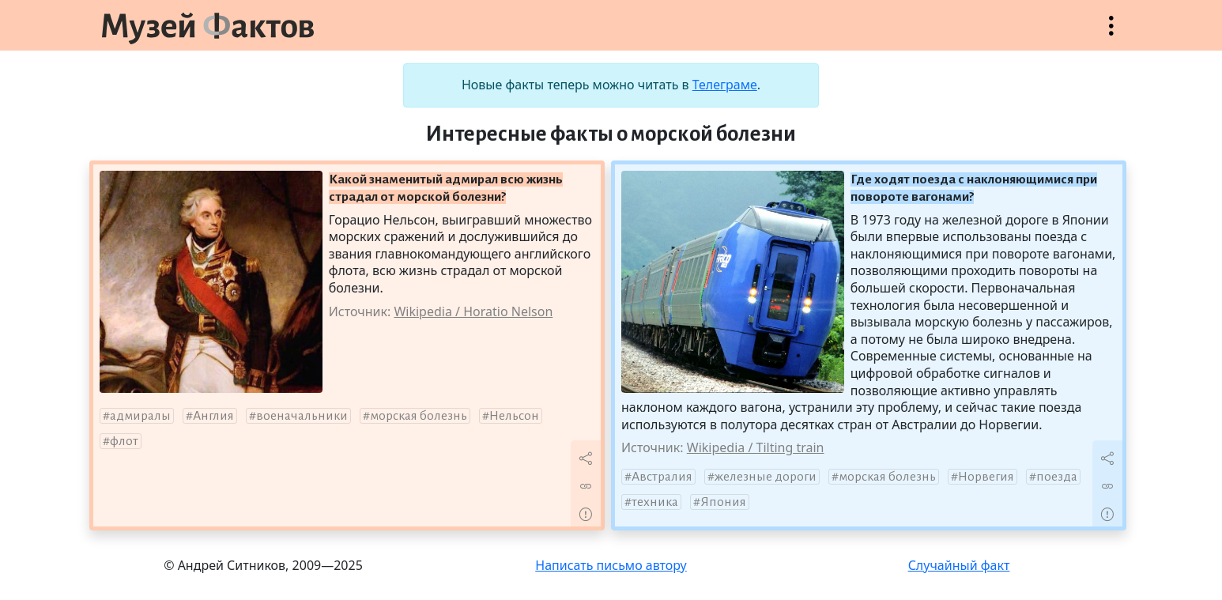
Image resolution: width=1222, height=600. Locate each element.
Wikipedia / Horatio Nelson (473, 311)
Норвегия (986, 477)
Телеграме (724, 84)
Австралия (662, 477)
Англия (213, 416)
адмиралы (140, 416)
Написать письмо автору (611, 565)
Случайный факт (959, 565)
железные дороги (766, 477)
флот (124, 441)
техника (655, 502)
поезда (1056, 477)
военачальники (302, 416)
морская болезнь (418, 416)
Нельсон (514, 416)
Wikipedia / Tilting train (755, 447)
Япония (723, 502)
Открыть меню (1111, 33)
